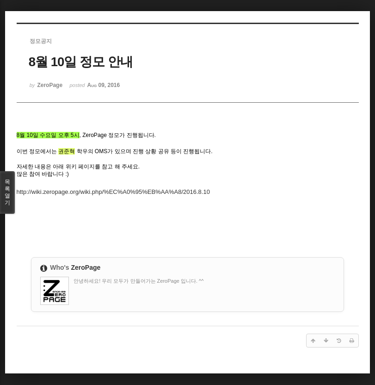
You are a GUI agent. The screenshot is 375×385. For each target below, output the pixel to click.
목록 (7, 192)
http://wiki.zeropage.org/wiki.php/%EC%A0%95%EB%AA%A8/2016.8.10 (113, 191)
